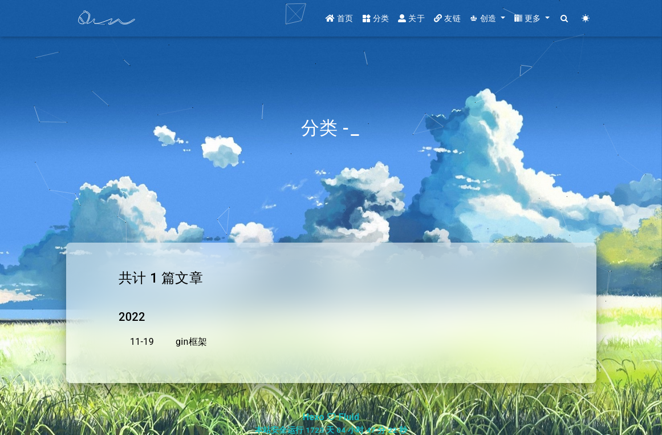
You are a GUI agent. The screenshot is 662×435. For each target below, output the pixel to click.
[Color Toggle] (585, 18)
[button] (487, 18)
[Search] (564, 18)
